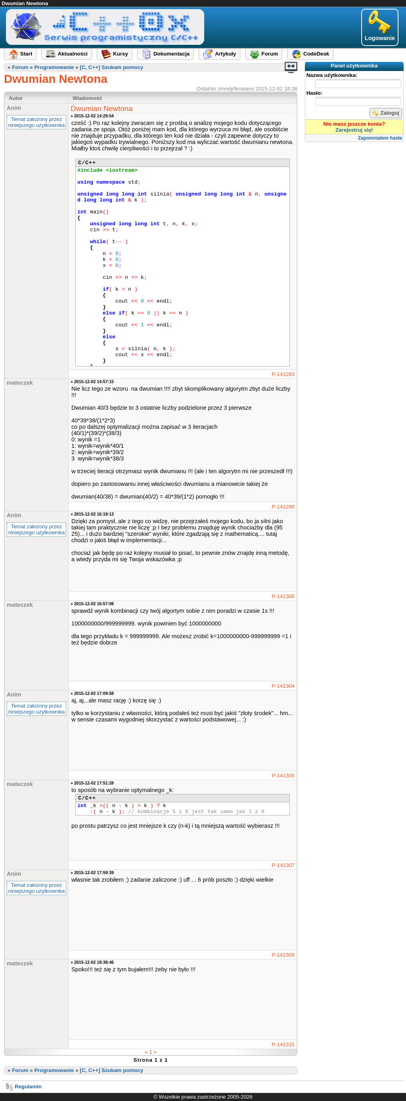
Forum (20, 67)
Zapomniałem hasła (380, 138)
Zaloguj (385, 113)
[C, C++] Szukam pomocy (111, 67)
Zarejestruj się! (354, 130)
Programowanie (54, 67)
